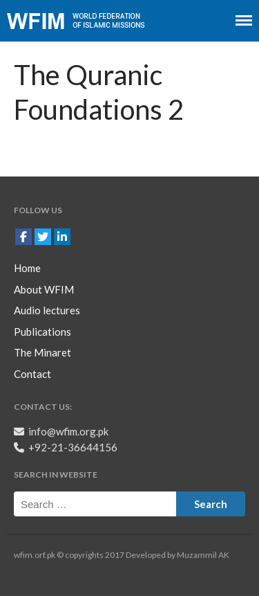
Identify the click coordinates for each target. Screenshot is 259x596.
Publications (42, 331)
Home (27, 268)
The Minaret (42, 352)
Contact (32, 374)
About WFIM (44, 289)
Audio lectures (47, 310)
